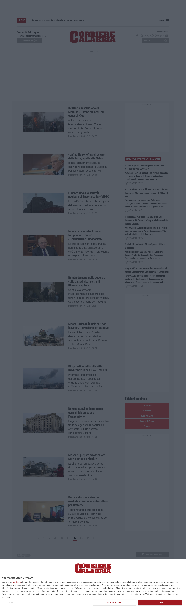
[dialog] (93, 584)
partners (17, 582)
